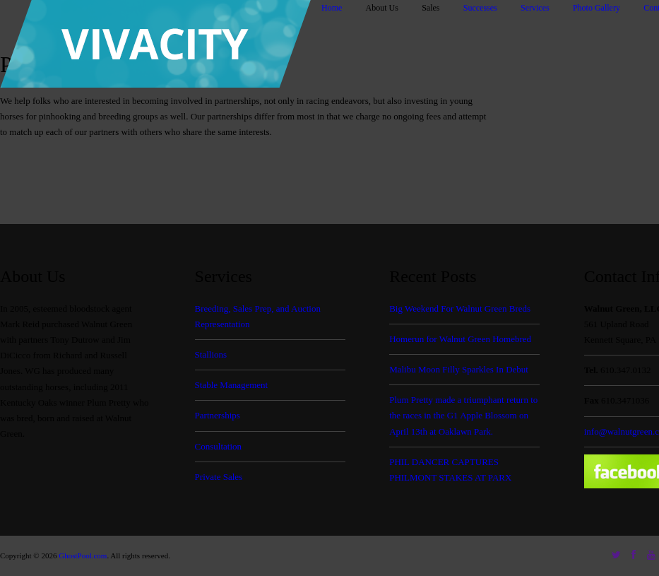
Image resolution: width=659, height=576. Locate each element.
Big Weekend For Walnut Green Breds (459, 308)
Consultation (218, 446)
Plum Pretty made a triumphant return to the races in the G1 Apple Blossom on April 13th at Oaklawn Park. (463, 415)
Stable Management (231, 385)
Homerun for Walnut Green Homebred (460, 339)
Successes (480, 8)
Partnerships (217, 415)
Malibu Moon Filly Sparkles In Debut (458, 369)
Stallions (211, 354)
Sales (430, 8)
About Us (382, 8)
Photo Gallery (596, 8)
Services (535, 8)
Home (331, 8)
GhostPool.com (83, 555)
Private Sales (219, 476)
